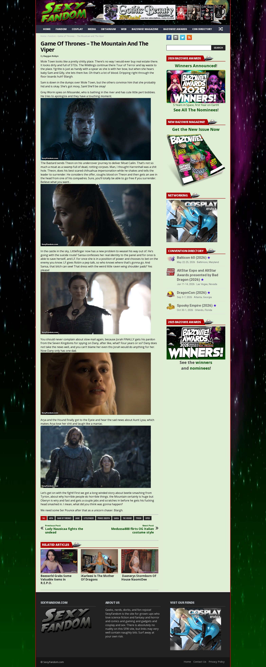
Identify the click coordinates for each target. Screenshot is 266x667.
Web (124, 29)
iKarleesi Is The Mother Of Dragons (97, 577)
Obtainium (108, 29)
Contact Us (199, 661)
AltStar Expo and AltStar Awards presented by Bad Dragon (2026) (197, 275)
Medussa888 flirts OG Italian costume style (131, 529)
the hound (127, 518)
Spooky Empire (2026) (196, 305)
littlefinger (89, 518)
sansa (116, 518)
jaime (77, 518)
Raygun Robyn (51, 56)
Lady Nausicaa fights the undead (67, 529)
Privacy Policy (217, 661)
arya (51, 518)
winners (204, 362)
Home (47, 29)
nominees (200, 368)
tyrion (138, 518)
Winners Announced (195, 65)
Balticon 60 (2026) (193, 258)
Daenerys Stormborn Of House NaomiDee (138, 577)
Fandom (61, 29)
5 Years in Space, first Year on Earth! (196, 105)
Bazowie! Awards (175, 29)
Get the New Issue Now (196, 129)
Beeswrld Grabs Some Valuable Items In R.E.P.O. (56, 579)
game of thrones (64, 518)
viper (147, 518)
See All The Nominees (195, 110)
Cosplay (77, 29)
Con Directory (202, 29)
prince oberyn (104, 518)
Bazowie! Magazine (145, 29)
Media (92, 29)
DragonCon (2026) (193, 293)
